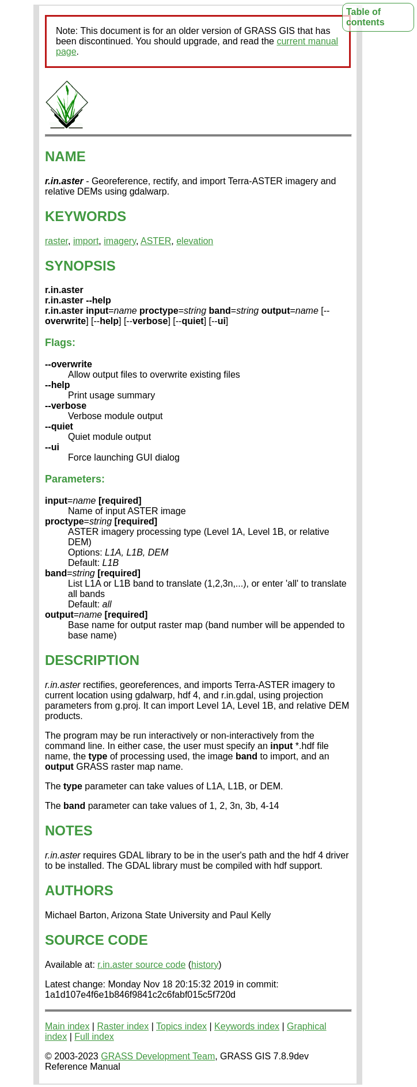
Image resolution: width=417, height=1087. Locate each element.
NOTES (69, 830)
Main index (67, 1026)
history (204, 965)
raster (56, 241)
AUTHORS (79, 890)
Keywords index (246, 1026)
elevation (194, 241)
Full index (93, 1037)
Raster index (123, 1026)
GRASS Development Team (158, 1056)
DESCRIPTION (92, 660)
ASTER (156, 241)
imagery (120, 241)
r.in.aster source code (141, 965)
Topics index (181, 1026)
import (85, 241)
